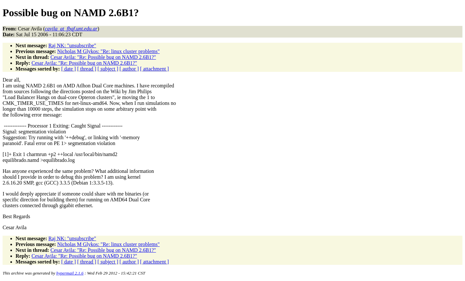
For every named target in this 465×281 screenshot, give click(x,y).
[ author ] (129, 69)
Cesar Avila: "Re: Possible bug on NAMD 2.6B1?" (103, 57)
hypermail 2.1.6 (70, 273)
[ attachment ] (154, 69)
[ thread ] (86, 69)
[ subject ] (108, 69)
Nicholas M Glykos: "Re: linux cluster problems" (108, 51)
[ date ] (68, 69)
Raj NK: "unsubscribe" (72, 45)
